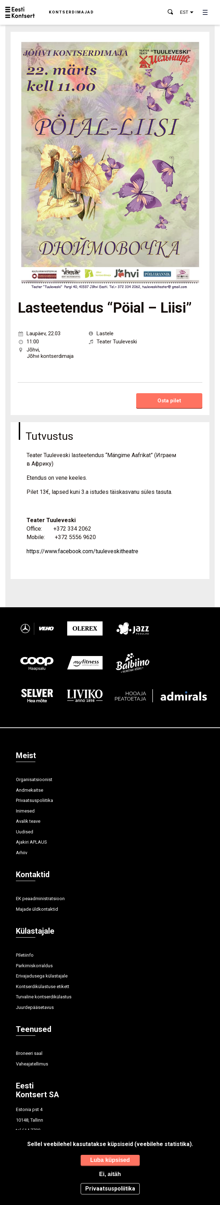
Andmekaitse (29, 790)
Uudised (24, 831)
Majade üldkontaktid (37, 909)
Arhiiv (21, 852)
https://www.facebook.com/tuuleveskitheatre (82, 551)
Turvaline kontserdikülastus (43, 996)
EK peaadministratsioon (40, 898)
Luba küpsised (110, 1160)
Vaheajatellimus (32, 1064)
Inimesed (25, 811)
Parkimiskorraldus (34, 965)
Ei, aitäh (110, 1174)
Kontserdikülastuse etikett (42, 986)
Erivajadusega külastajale (42, 976)
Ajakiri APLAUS (31, 842)
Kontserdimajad (71, 12)
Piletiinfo (25, 955)
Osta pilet (169, 400)
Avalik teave (28, 821)
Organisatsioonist (34, 779)
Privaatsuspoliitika (34, 800)
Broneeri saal (29, 1053)
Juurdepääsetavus (35, 1007)
